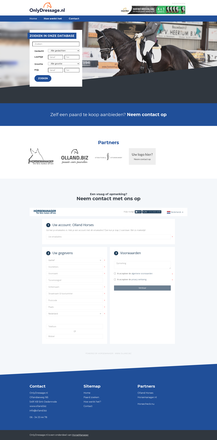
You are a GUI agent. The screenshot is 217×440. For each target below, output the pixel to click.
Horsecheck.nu (146, 404)
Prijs (36, 70)
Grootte (38, 64)
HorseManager (80, 435)
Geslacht (39, 51)
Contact (74, 18)
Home (33, 18)
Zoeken (43, 78)
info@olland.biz (38, 410)
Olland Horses (145, 393)
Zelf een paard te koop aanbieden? (108, 114)
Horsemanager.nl (147, 397)
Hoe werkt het (53, 18)
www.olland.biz (38, 406)
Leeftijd (38, 57)
